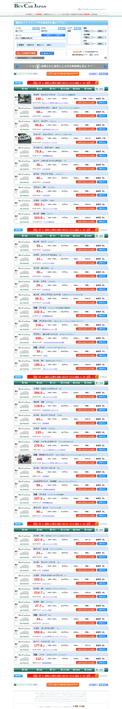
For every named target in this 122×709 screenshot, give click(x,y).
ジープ (73, 698)
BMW (84, 694)
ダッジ (70, 698)
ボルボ (86, 701)
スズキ (52, 694)
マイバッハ (75, 694)
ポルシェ (49, 696)
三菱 (41, 694)
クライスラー (65, 698)
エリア (69, 28)
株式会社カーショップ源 (49, 329)
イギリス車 (56, 693)
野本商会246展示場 (49, 489)
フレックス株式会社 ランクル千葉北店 (53, 450)
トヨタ (82, 693)
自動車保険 (87, 14)
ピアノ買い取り (55, 706)
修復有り (49, 45)
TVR (67, 699)
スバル (44, 694)
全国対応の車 (30, 45)
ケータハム (79, 699)
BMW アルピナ (44, 696)
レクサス (78, 693)
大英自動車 (45, 423)
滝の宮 (46, 355)
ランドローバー (50, 699)
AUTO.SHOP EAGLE (48, 516)
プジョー (36, 701)
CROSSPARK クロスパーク (50, 129)
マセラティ (57, 701)
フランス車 (61, 693)
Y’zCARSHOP (46, 116)
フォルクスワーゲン (61, 696)
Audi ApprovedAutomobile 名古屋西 (54, 342)
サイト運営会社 (40, 706)
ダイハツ (56, 694)
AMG (71, 694)
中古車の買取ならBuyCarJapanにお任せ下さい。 (94, 9)
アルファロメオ (46, 701)
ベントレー (85, 698)
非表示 (21, 45)
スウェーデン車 (73, 693)
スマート (80, 694)
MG (64, 699)
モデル (43, 28)
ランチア (75, 701)
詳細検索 (30, 58)
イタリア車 (66, 693)
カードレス (45, 623)
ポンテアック (58, 698)
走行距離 (86, 34)
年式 (85, 41)
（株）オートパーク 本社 (49, 208)
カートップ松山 (47, 610)
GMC (81, 696)
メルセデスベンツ (65, 694)
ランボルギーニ (69, 701)
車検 (70, 706)
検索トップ (37, 693)
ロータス (60, 699)
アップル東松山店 (49, 222)
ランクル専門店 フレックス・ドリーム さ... (55, 636)
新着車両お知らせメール (50, 14)
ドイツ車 (46, 693)
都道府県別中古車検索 (76, 14)
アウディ (54, 696)
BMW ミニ (38, 696)
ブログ (61, 706)
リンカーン (42, 698)
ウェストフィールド (72, 699)
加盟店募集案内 (48, 706)
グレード (18, 35)
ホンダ (38, 694)
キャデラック (72, 696)
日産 (86, 693)
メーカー (18, 28)
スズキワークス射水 (48, 263)
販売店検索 (94, 14)
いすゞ (60, 694)
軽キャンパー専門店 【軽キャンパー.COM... (55, 103)
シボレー (77, 696)
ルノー (40, 701)
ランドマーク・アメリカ (49, 142)
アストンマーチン (38, 699)
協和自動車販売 (47, 663)
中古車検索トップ (30, 14)
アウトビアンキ (81, 701)
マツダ (48, 694)
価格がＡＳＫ (40, 45)
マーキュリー (52, 698)
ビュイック (37, 698)
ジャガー (44, 699)
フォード (47, 698)
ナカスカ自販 (46, 303)
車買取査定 (39, 14)
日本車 (42, 693)
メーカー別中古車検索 (63, 14)
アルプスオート (47, 436)
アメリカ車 (51, 693)
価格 (85, 28)
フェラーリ (52, 701)
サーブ (61, 702)
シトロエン (85, 699)
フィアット (63, 701)
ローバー (56, 699)
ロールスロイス (79, 698)
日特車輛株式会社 (47, 156)
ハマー (84, 696)
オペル (67, 696)
